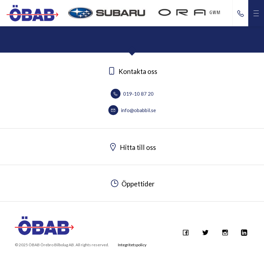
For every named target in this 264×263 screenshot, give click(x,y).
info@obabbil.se (132, 110)
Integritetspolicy (132, 244)
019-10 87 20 (132, 93)
